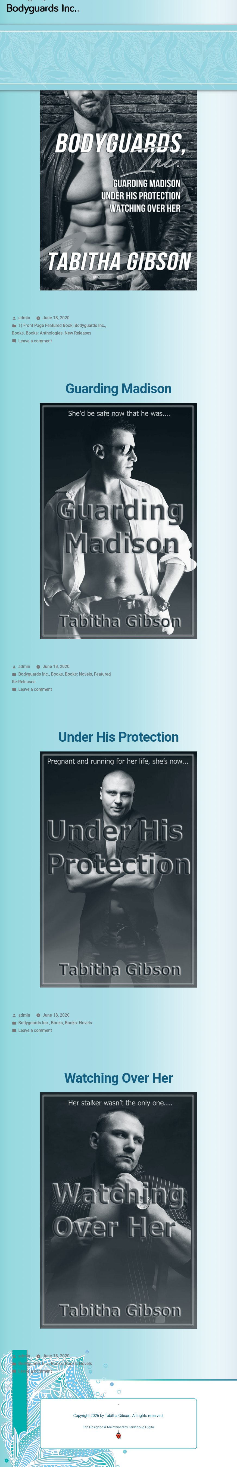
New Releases (78, 333)
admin (24, 317)
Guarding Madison (119, 389)
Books (18, 333)
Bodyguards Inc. (89, 325)
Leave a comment (35, 340)
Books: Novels (78, 674)
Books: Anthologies (44, 333)
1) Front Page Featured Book (45, 325)
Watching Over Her (118, 1078)
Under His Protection (118, 737)
